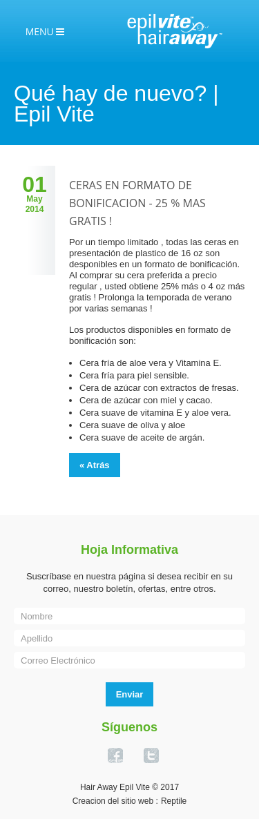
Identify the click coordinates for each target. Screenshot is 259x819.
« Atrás (94, 465)
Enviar (130, 694)
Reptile (173, 801)
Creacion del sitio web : (115, 801)
